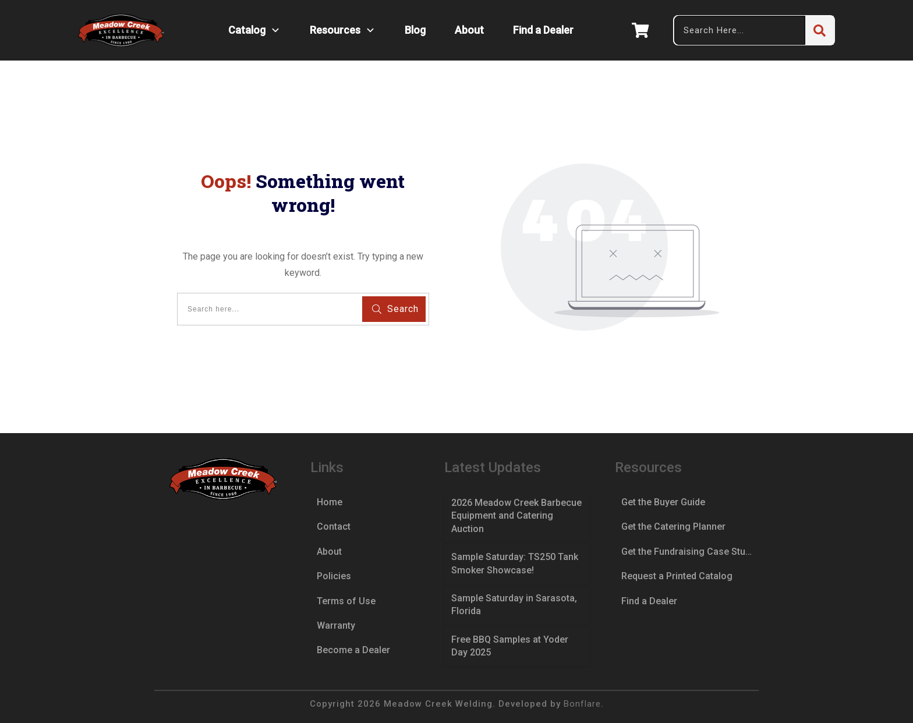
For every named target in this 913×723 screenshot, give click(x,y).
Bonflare (582, 704)
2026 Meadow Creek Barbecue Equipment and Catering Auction (516, 515)
